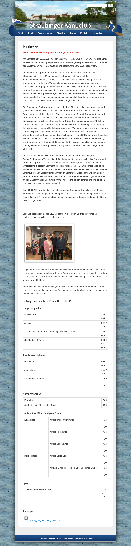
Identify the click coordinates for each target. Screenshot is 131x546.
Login (91, 538)
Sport (30, 33)
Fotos (73, 33)
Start (20, 33)
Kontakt (84, 33)
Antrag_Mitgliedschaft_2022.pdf (45, 520)
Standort (61, 33)
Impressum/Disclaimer (46, 538)
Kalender (97, 33)
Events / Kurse (45, 33)
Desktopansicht (81, 538)
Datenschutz (61, 538)
